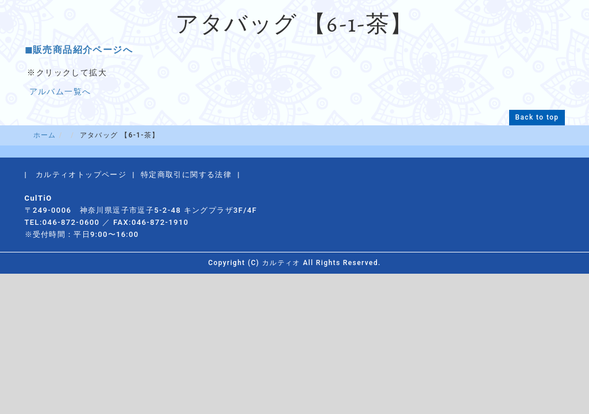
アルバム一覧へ (60, 91)
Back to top (537, 117)
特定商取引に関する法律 (186, 174)
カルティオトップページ (81, 174)
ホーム (44, 135)
